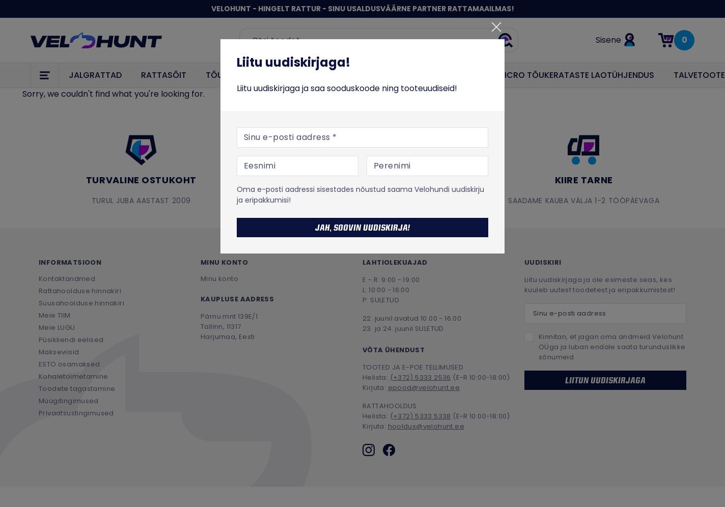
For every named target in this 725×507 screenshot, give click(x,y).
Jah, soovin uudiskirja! (362, 227)
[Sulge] (496, 27)
